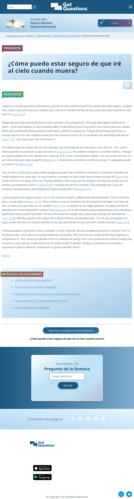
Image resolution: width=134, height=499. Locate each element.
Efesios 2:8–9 (50, 160)
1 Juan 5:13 (18, 114)
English (6, 255)
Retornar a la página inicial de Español (71, 330)
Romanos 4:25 (82, 189)
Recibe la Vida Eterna (41, 22)
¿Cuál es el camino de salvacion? (32, 307)
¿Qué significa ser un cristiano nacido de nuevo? (41, 300)
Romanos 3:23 (63, 151)
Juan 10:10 (9, 218)
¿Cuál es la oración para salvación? (33, 280)
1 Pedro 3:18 (44, 185)
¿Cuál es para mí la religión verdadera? (35, 287)
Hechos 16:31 (33, 201)
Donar (115, 23)
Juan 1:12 (59, 205)
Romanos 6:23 (24, 164)
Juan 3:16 (8, 139)
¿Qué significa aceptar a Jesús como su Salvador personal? (46, 294)
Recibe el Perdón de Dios (43, 26)
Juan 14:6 (122, 176)
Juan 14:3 (123, 222)
